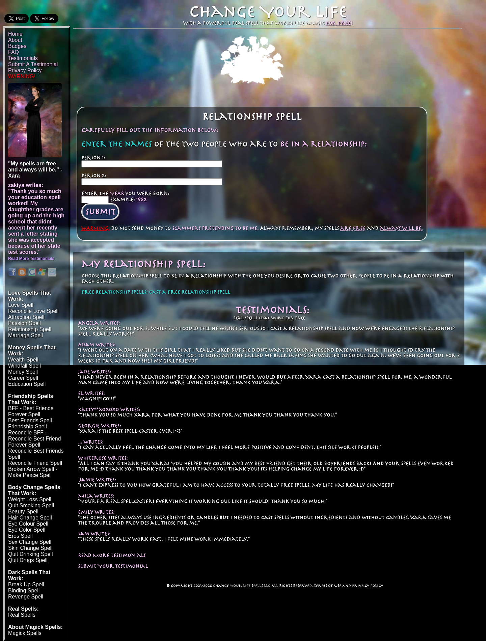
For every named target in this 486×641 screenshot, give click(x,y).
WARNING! (21, 76)
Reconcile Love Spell (33, 311)
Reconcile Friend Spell (35, 463)
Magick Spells (25, 633)
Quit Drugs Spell (28, 560)
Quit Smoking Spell (31, 505)
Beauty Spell (23, 511)
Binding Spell (23, 590)
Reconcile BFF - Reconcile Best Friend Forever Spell (34, 439)
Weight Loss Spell (29, 499)
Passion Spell (24, 323)
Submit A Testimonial (33, 64)
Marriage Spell (25, 335)
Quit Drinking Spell (30, 554)
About (15, 40)
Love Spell (20, 305)
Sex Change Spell (29, 542)
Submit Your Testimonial (113, 566)
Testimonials (23, 58)
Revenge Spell (25, 596)
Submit (100, 211)
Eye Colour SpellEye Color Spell (28, 527)
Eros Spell (20, 536)
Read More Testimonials (111, 555)
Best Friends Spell (30, 420)
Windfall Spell (24, 366)
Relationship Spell (29, 329)
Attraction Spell (26, 317)
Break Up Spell (26, 584)
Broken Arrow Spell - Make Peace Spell (32, 472)
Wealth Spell (23, 360)
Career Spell (23, 378)
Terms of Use (327, 586)
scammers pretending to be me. (215, 228)
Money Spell (23, 372)
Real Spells (21, 615)
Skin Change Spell (30, 548)
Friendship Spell (27, 426)
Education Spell (27, 384)
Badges (17, 46)
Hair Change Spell (30, 517)
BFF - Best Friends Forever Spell (30, 411)
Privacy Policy (367, 586)
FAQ (13, 52)
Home (15, 34)
